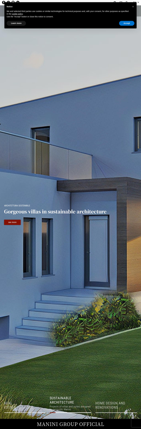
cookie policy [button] (17, 14)
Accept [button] (127, 23)
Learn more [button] (16, 23)
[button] (133, 6)
